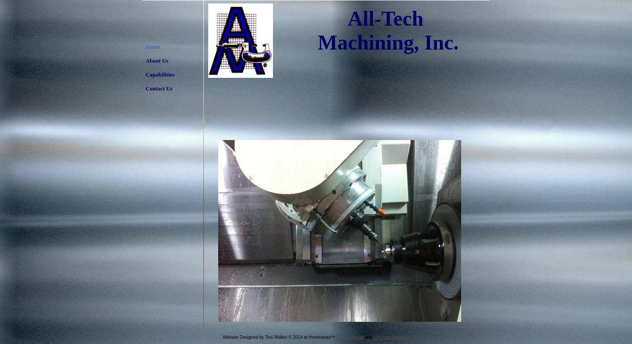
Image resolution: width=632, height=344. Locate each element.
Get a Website (350, 337)
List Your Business (391, 337)
